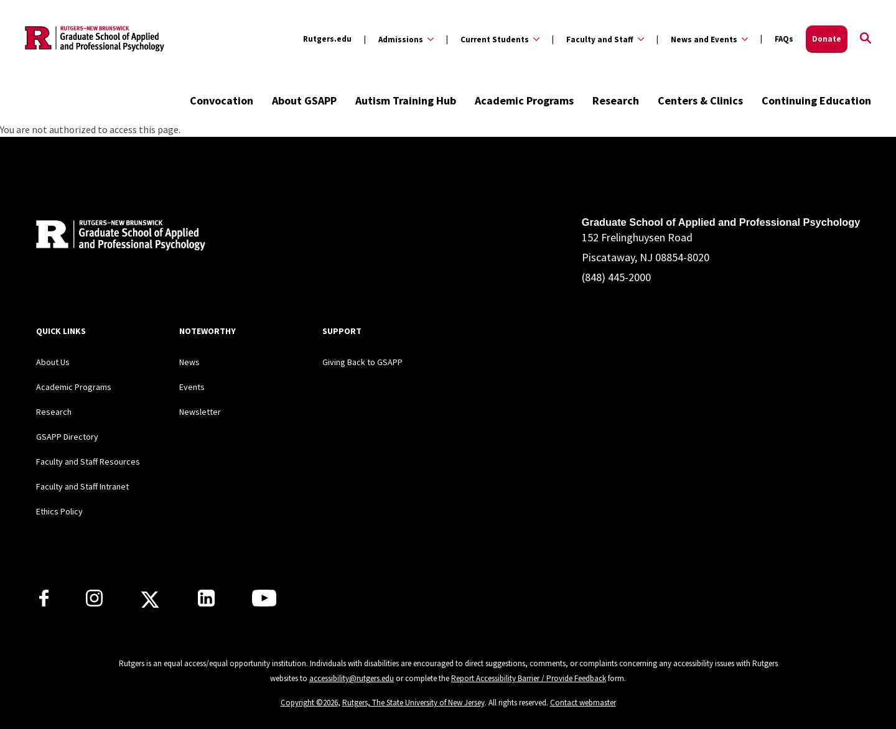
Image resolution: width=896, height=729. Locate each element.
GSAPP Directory (67, 436)
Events (192, 386)
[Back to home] (118, 237)
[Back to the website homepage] (94, 39)
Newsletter (200, 411)
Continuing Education (816, 100)
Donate (826, 39)
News (189, 362)
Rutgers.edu (327, 39)
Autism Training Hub (405, 100)
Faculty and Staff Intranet (82, 486)
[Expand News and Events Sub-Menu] (702, 39)
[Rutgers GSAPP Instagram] (94, 603)
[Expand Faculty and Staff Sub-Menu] (598, 39)
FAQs (784, 39)
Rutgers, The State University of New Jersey (413, 702)
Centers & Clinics (700, 100)
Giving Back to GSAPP (362, 362)
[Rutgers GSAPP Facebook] (44, 603)
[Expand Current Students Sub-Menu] (492, 39)
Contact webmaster (583, 702)
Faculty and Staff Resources (88, 461)
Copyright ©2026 (309, 702)
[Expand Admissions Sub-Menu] (399, 39)
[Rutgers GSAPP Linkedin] (206, 603)
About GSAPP (304, 100)
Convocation (221, 100)
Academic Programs (524, 100)
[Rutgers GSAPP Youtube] (264, 603)
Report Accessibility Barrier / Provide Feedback (528, 678)
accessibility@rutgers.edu (351, 678)
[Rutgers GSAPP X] (150, 603)
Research (615, 100)
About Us (53, 362)
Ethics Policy (59, 511)
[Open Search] (865, 39)
